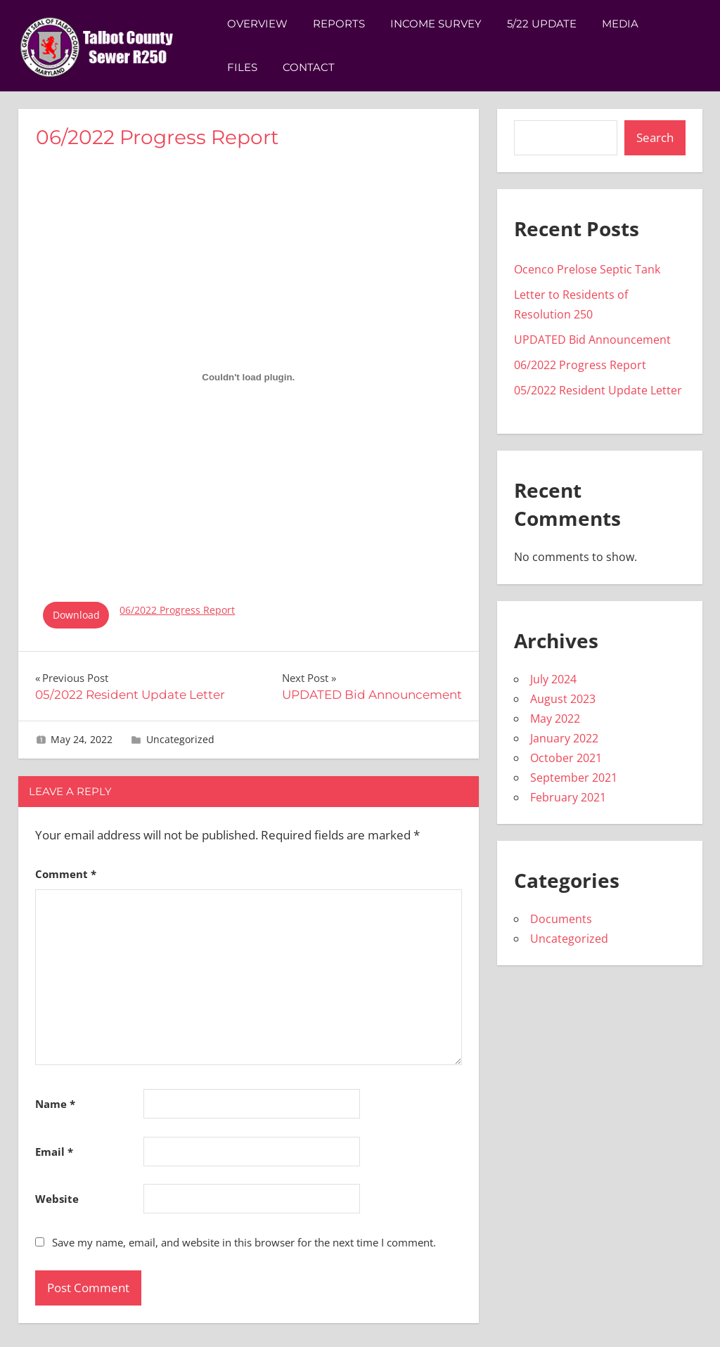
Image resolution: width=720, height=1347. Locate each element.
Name (55, 1104)
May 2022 (555, 718)
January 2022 (564, 738)
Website (57, 1199)
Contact (309, 67)
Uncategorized (180, 739)
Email (54, 1152)
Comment (65, 874)
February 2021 (568, 797)
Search (655, 137)
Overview (257, 23)
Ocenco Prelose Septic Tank (587, 269)
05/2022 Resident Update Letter (598, 390)
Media (620, 23)
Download (76, 614)
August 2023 (563, 699)
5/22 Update (542, 23)
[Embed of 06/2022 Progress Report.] (248, 377)
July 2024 (553, 679)
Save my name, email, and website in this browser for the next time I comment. (244, 1242)
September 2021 (573, 777)
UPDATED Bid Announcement (592, 339)
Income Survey (436, 23)
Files (242, 67)
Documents (561, 919)
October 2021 (566, 758)
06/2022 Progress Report (177, 610)
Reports (339, 23)
